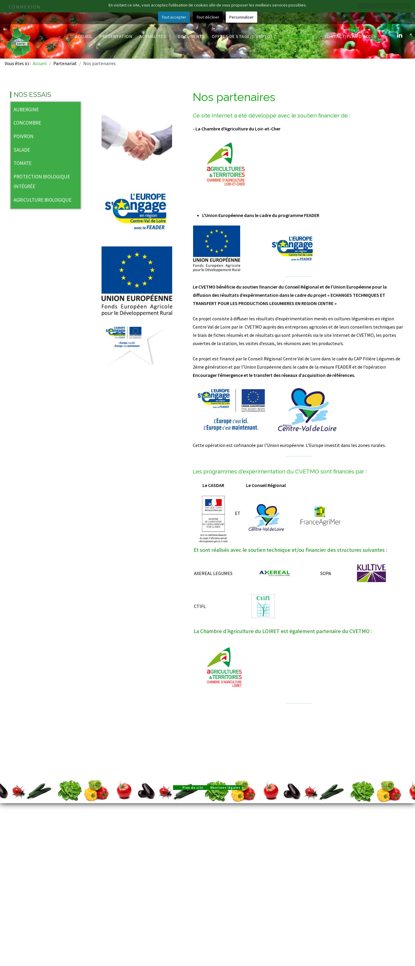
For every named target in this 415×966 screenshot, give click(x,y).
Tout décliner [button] (207, 17)
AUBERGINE (26, 109)
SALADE (22, 150)
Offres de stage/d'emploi (244, 36)
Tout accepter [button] (174, 17)
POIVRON (24, 136)
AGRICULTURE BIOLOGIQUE (43, 200)
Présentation (115, 36)
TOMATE (22, 163)
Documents (191, 36)
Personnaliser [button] (241, 17)
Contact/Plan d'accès (353, 36)
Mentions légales (225, 788)
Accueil (84, 36)
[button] (76, 110)
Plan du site (192, 788)
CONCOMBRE (27, 123)
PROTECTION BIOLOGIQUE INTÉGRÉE (42, 181)
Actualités (155, 36)
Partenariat (301, 36)
